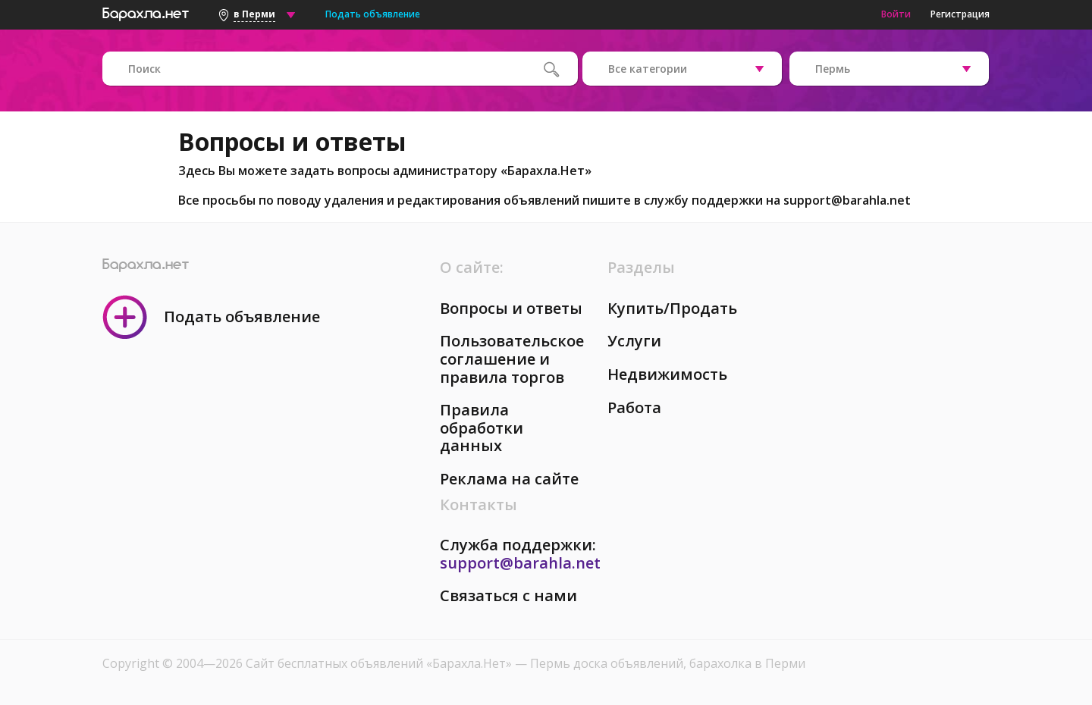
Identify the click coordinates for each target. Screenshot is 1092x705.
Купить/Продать (672, 308)
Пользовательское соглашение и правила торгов (512, 359)
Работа (634, 407)
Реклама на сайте (509, 478)
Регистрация (960, 14)
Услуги (634, 341)
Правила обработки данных (481, 428)
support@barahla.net (847, 200)
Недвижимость (667, 374)
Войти (896, 14)
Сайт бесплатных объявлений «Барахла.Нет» (380, 663)
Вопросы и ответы (511, 308)
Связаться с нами (508, 595)
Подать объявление (372, 14)
